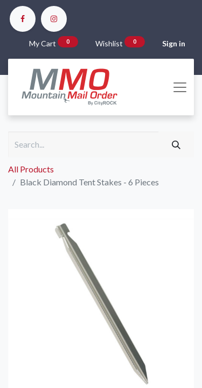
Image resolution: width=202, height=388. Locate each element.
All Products (31, 169)
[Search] (176, 144)
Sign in (173, 43)
